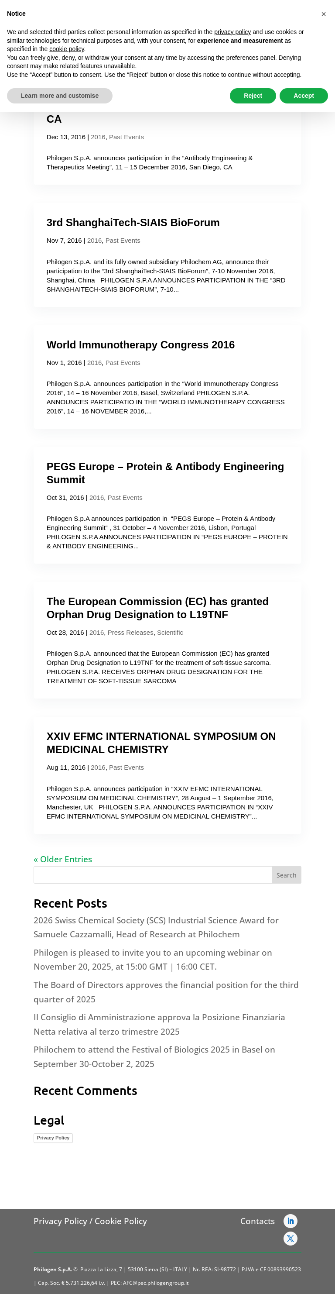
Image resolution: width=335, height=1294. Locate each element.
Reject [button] (253, 95)
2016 (98, 137)
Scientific (170, 632)
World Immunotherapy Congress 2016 (141, 345)
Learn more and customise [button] (60, 95)
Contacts (257, 1221)
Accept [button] (304, 95)
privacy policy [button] (232, 31)
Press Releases (131, 632)
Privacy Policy (53, 1137)
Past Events (126, 137)
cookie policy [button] (66, 48)
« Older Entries (63, 859)
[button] (324, 14)
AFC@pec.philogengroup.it (156, 1283)
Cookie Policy (121, 1221)
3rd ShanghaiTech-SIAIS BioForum (133, 222)
